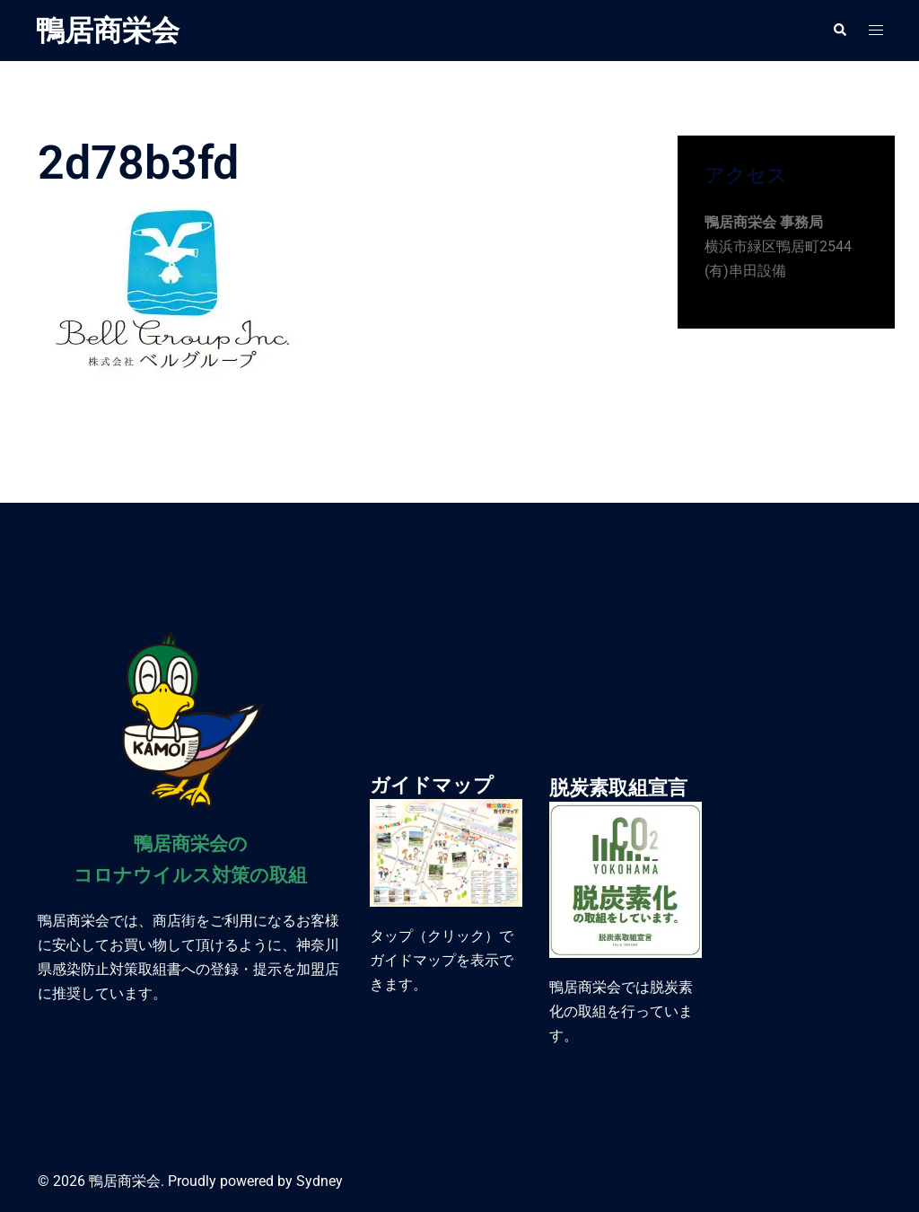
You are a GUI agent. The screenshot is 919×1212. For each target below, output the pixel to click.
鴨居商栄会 (107, 30)
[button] (839, 30)
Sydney (319, 1181)
